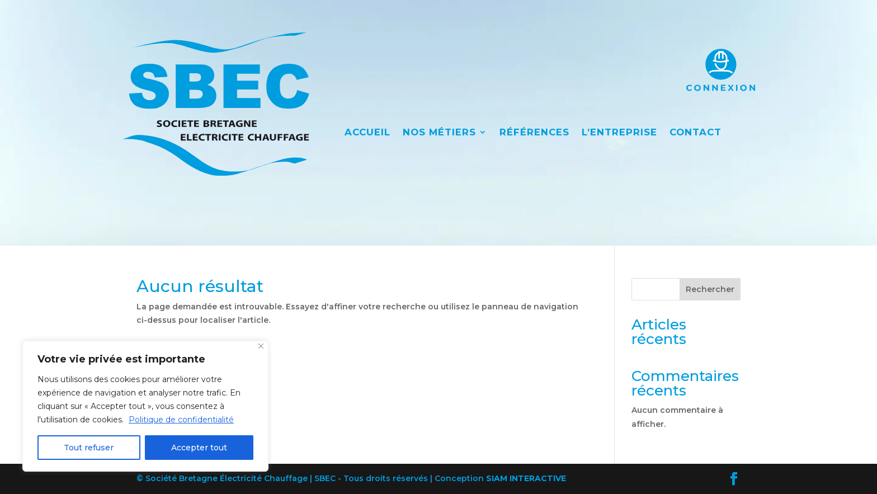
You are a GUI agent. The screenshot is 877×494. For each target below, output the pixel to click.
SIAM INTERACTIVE (526, 478)
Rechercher (710, 289)
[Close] (260, 346)
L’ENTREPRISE (619, 133)
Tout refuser (89, 448)
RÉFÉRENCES (534, 133)
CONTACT (695, 133)
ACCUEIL (367, 133)
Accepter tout (199, 448)
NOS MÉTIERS (439, 133)
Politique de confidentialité (181, 420)
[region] (145, 406)
